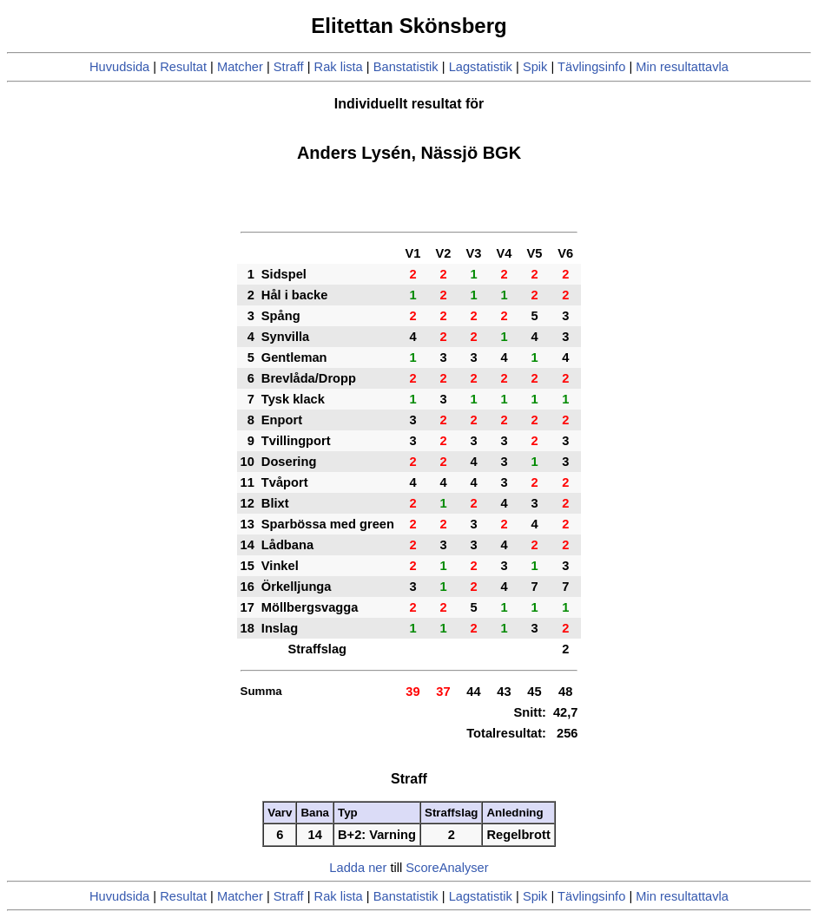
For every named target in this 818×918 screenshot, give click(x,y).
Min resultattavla (682, 67)
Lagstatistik (480, 67)
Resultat (183, 67)
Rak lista (338, 67)
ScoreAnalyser (447, 868)
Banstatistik (406, 67)
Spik (535, 67)
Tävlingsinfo (591, 67)
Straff (289, 67)
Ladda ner (357, 868)
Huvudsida (119, 67)
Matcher (240, 67)
